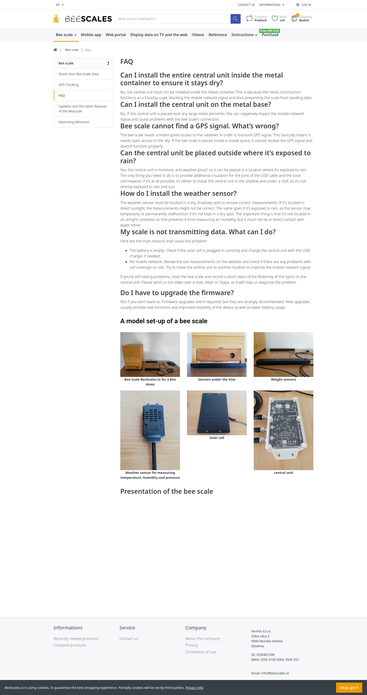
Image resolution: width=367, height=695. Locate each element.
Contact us (246, 5)
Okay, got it (349, 687)
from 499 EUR (269, 31)
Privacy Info (194, 687)
